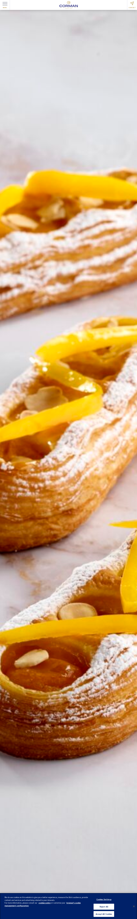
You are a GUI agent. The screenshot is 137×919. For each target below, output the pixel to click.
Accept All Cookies (104, 915)
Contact (132, 5)
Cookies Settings (103, 900)
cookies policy (44, 904)
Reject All (104, 907)
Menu (5, 5)
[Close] (134, 907)
